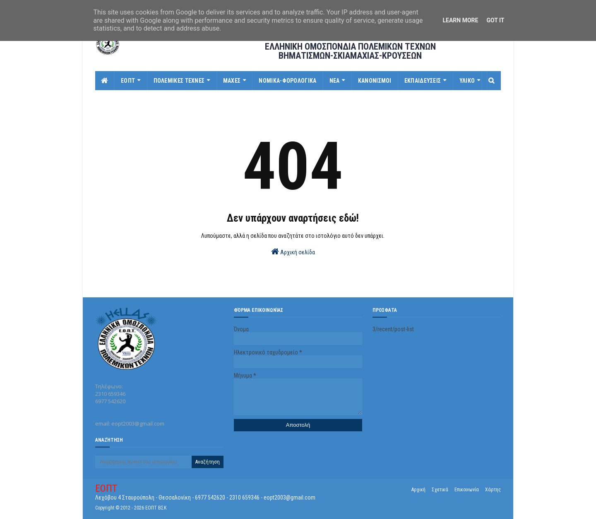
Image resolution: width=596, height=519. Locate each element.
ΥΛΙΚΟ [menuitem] (467, 80)
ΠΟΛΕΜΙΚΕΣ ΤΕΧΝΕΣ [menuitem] (179, 80)
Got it (495, 20)
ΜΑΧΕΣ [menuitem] (232, 80)
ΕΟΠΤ (106, 488)
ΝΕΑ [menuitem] (334, 80)
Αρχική (418, 490)
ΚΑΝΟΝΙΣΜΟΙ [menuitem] (375, 80)
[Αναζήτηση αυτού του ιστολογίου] (143, 462)
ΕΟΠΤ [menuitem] (128, 80)
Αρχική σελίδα (293, 251)
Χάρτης (493, 490)
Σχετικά (440, 490)
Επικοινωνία (466, 490)
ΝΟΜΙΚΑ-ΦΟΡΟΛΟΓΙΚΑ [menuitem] (287, 80)
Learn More (460, 20)
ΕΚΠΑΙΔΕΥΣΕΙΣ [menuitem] (422, 80)
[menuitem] (105, 80)
